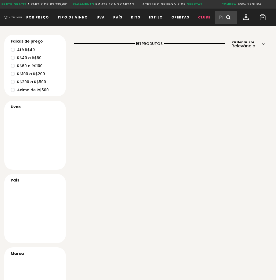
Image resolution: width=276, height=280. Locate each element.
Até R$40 (23, 50)
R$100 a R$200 (28, 74)
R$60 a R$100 (27, 66)
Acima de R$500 (30, 90)
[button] (33, 253)
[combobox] (226, 17)
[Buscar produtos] (229, 17)
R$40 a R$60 (26, 58)
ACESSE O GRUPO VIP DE (172, 4)
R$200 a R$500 (28, 82)
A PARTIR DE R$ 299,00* (34, 4)
